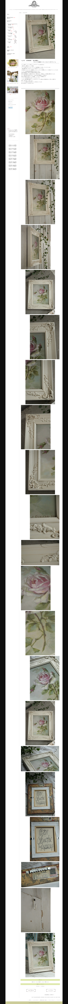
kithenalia (42, 997)
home (59, 997)
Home (20, 12)
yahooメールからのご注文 (12, 104)
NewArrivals (25, 12)
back (32, 997)
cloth (46, 997)
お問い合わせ (10, 101)
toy (54, 997)
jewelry (52, 997)
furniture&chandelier (37, 997)
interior (48, 997)
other (57, 997)
